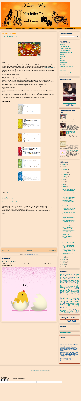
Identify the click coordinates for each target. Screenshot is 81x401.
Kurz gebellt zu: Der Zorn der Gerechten (68, 206)
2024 (63, 167)
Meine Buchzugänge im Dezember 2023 (68, 228)
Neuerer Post (5, 250)
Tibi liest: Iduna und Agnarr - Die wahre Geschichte (69, 209)
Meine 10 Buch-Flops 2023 (68, 232)
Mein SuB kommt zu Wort (69, 292)
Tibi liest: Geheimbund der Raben (68, 218)
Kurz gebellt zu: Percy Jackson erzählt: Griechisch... (67, 240)
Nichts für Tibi (63, 296)
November (65, 171)
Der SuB (31, 28)
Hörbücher (62, 56)
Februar (64, 186)
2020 (63, 261)
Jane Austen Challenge (68, 225)
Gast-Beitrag (70, 286)
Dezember (65, 169)
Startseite (29, 250)
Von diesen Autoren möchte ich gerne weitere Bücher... (69, 214)
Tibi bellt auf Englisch (70, 303)
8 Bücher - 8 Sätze (74, 275)
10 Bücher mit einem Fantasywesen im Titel (71, 142)
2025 (63, 166)
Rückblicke (65, 298)
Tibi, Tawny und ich (8, 28)
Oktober (65, 172)
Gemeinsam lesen (74, 287)
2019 (63, 262)
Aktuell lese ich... (70, 114)
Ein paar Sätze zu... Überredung (67, 195)
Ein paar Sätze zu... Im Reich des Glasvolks (69, 203)
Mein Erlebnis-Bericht (73, 291)
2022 (63, 257)
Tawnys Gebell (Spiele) (65, 48)
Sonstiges (76, 298)
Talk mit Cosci (63, 301)
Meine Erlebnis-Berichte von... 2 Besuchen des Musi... (68, 246)
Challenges (59, 28)
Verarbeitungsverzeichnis (66, 74)
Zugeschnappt (72, 312)
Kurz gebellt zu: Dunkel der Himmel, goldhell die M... (69, 250)
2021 (63, 259)
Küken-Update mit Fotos (9, 261)
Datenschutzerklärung (70, 28)
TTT (72, 300)
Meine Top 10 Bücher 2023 (68, 237)
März (64, 184)
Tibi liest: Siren (66, 234)
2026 (63, 164)
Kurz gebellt (68, 289)
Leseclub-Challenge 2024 (69, 230)
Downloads (63, 70)
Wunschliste (63, 312)
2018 (63, 264)
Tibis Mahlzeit (68, 309)
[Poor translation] (5, 380)
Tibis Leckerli (74, 306)
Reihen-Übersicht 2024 (68, 251)
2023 (63, 256)
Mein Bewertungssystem (66, 52)
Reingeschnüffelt (66, 297)
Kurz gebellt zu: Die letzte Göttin (68, 243)
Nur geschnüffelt (74, 296)
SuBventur (65, 299)
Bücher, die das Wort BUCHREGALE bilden (68, 201)
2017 (63, 266)
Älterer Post (52, 250)
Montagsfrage (73, 294)
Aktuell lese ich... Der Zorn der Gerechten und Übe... (69, 212)
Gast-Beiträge (63, 62)
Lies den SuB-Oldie (65, 290)
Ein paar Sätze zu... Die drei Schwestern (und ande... (69, 190)
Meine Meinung (64, 293)
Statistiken (51, 28)
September (65, 174)
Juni (64, 179)
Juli (64, 177)
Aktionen (44, 28)
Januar (64, 187)
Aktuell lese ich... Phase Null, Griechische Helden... (69, 198)
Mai (64, 181)
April (64, 182)
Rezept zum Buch (75, 297)
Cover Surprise (71, 282)
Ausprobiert (64, 280)
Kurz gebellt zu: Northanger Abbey (69, 224)
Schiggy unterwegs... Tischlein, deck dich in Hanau (71, 132)
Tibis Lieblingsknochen (72, 307)
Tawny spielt (74, 301)
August (64, 176)
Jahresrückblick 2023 (68, 253)
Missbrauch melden (65, 332)
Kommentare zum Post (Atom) (31, 254)
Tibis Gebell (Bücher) (21, 28)
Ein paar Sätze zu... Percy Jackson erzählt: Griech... (69, 193)
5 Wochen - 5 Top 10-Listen (66, 274)
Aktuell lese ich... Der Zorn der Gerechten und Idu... (68, 221)
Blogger (48, 370)
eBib (37, 28)
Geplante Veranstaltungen (66, 66)
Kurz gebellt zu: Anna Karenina (71, 124)
